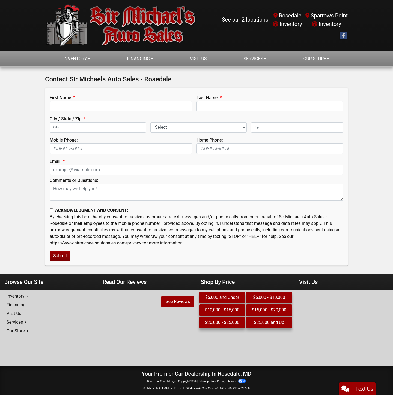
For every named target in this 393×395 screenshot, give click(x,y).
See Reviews (178, 301)
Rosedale (287, 15)
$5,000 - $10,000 (269, 297)
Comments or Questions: (74, 180)
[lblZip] (297, 127)
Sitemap (204, 381)
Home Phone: (209, 140)
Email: (56, 161)
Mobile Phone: (64, 140)
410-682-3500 (241, 388)
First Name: (61, 97)
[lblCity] (98, 127)
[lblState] (198, 127)
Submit (60, 255)
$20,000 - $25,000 (222, 322)
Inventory (287, 24)
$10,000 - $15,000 (222, 310)
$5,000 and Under (222, 297)
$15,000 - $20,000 (269, 310)
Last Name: (207, 97)
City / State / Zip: (66, 118)
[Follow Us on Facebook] (343, 36)
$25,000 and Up (269, 322)
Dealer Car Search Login (161, 381)
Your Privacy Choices (228, 381)
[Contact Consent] (51, 210)
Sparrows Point (326, 15)
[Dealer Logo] (120, 25)
